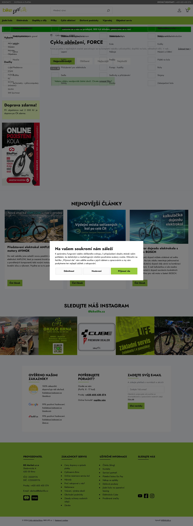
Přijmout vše (124, 271)
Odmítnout (69, 271)
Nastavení (96, 271)
